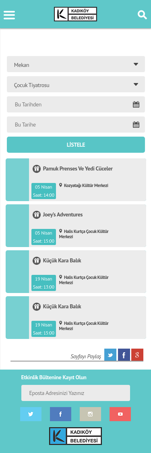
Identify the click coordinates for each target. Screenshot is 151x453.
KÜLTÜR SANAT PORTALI (75, 14)
